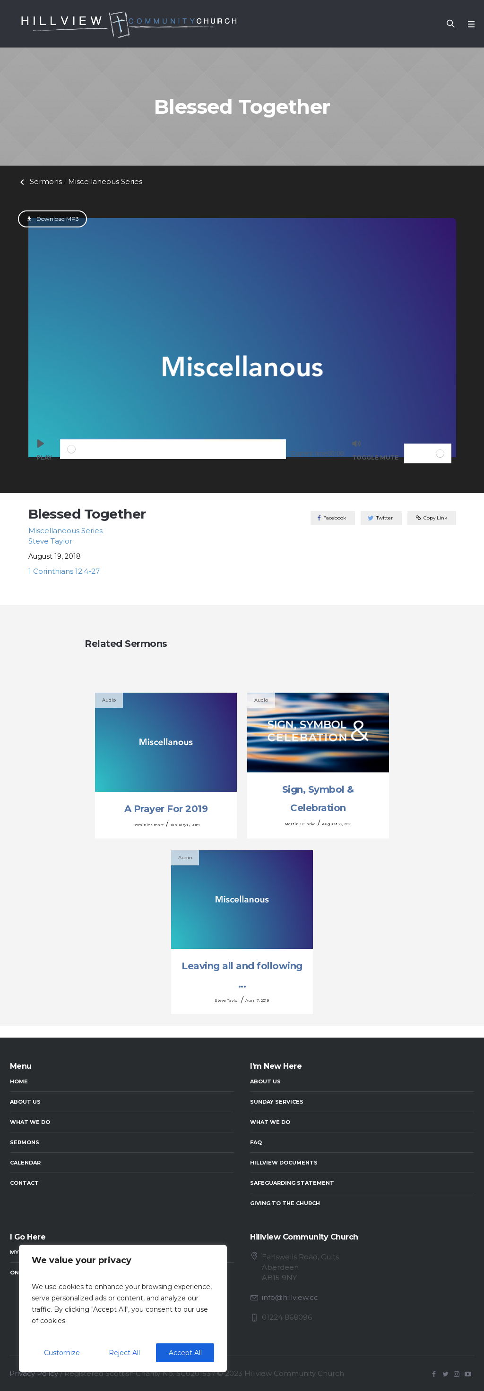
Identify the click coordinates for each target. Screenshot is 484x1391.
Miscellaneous (105, 181)
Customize (62, 1353)
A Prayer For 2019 (166, 808)
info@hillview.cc (290, 1297)
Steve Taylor (50, 540)
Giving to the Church (285, 1203)
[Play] (44, 453)
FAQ (256, 1142)
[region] (123, 1308)
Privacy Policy (33, 1373)
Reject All (124, 1353)
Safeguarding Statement (292, 1183)
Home (19, 1081)
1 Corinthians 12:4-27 (64, 571)
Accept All (185, 1353)
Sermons (39, 181)
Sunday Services (276, 1101)
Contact (24, 1183)
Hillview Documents (284, 1162)
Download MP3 (57, 218)
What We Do (30, 1122)
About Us (25, 1101)
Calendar (25, 1162)
